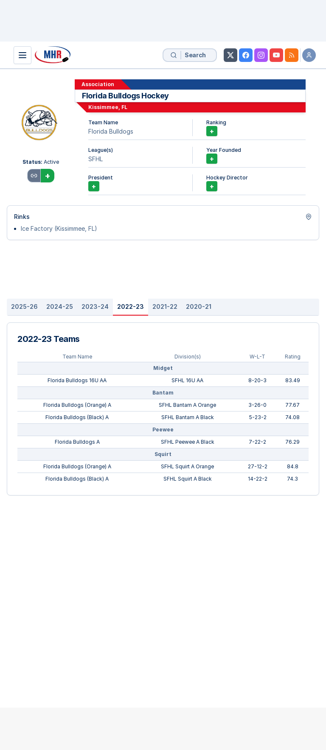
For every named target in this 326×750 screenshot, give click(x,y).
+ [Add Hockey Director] (212, 186)
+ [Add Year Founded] (212, 158)
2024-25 (59, 306)
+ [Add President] (94, 186)
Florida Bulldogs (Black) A (77, 417)
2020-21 (198, 306)
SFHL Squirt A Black (187, 479)
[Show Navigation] (22, 55)
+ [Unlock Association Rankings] (212, 131)
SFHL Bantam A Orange (187, 405)
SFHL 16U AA (187, 380)
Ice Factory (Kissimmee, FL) (59, 228)
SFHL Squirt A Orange (187, 466)
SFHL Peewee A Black (187, 442)
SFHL (95, 158)
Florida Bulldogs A (77, 442)
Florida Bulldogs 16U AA (77, 380)
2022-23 (130, 306)
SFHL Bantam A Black (187, 417)
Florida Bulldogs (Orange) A (77, 405)
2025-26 (24, 306)
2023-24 (95, 306)
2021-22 (164, 306)
